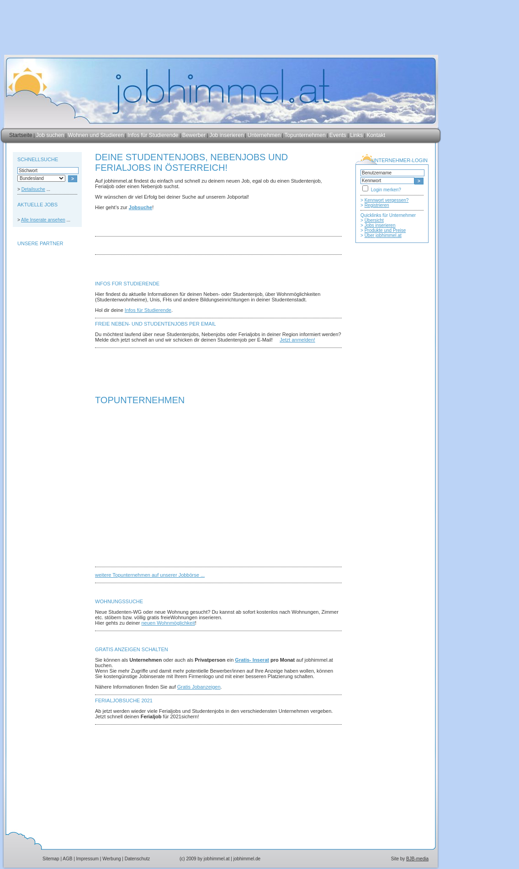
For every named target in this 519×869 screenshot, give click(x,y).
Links (356, 135)
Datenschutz (137, 858)
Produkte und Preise (385, 230)
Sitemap (50, 858)
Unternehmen (264, 135)
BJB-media (417, 858)
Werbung (111, 858)
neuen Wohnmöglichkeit (168, 623)
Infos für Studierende (152, 135)
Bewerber (194, 135)
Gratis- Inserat (252, 660)
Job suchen (50, 135)
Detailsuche (33, 189)
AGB (67, 858)
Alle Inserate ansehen (43, 219)
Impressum (87, 858)
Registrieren (377, 205)
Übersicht (374, 220)
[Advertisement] (44, 271)
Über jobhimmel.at (383, 235)
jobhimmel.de (246, 858)
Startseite (20, 135)
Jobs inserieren (380, 225)
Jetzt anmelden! (297, 339)
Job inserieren (226, 135)
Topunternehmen (305, 135)
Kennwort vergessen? (387, 200)
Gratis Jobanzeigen (199, 687)
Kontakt (375, 135)
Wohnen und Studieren (96, 135)
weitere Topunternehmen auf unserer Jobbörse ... (150, 575)
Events (338, 135)
